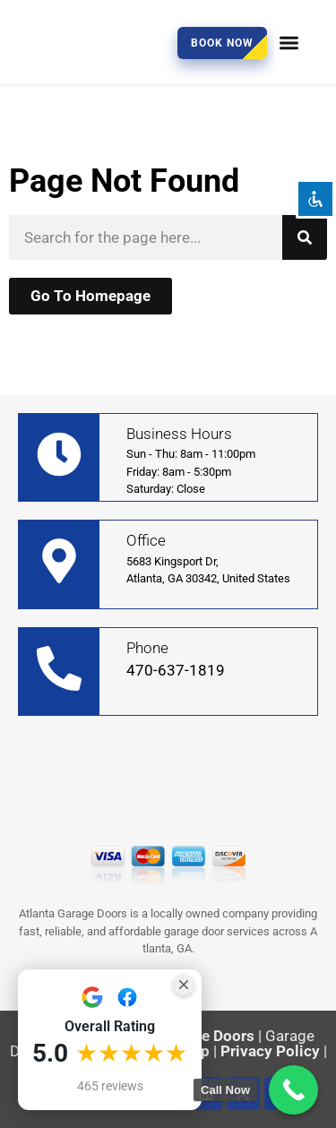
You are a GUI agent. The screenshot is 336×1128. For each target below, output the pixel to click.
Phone (147, 648)
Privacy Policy (270, 1051)
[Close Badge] (183, 984)
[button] (290, 42)
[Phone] (59, 668)
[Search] (304, 237)
